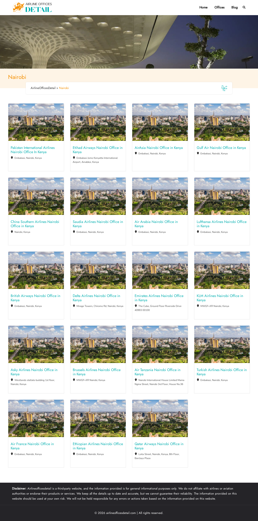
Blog (234, 7)
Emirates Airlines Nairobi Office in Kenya (159, 298)
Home (203, 7)
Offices (219, 7)
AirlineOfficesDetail (43, 88)
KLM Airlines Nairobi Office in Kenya (220, 298)
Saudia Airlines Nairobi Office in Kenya (98, 224)
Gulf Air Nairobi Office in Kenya (221, 148)
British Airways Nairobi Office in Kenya (35, 298)
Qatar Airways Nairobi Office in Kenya (159, 446)
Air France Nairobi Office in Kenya (32, 446)
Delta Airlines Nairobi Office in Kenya (96, 298)
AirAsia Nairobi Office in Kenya (159, 148)
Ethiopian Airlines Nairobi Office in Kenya (98, 446)
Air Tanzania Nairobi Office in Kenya (157, 372)
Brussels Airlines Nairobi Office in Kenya (97, 372)
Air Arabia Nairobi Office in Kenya (156, 224)
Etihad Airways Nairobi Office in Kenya (98, 150)
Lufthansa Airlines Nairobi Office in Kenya (222, 224)
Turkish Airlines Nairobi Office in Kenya (222, 372)
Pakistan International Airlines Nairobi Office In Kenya (33, 150)
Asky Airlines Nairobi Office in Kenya (34, 372)
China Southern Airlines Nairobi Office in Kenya (35, 224)
